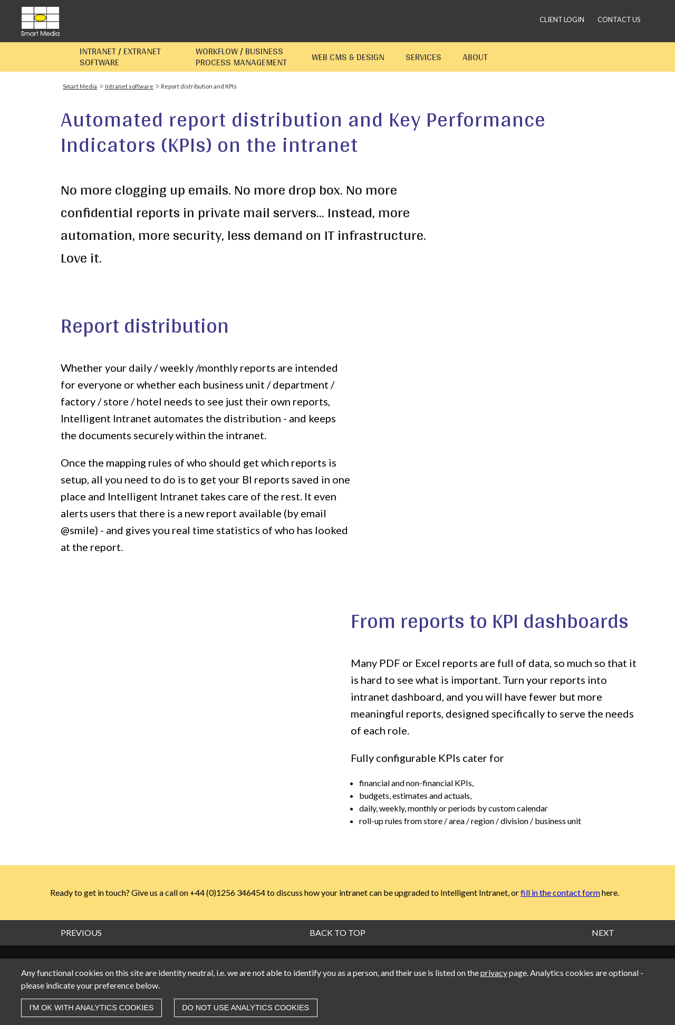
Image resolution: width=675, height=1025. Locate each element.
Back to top (337, 932)
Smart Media (80, 86)
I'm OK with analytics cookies (91, 1007)
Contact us (618, 19)
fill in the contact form (560, 892)
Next (603, 932)
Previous (81, 932)
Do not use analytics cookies (245, 1007)
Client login (561, 19)
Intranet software (129, 86)
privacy (493, 973)
